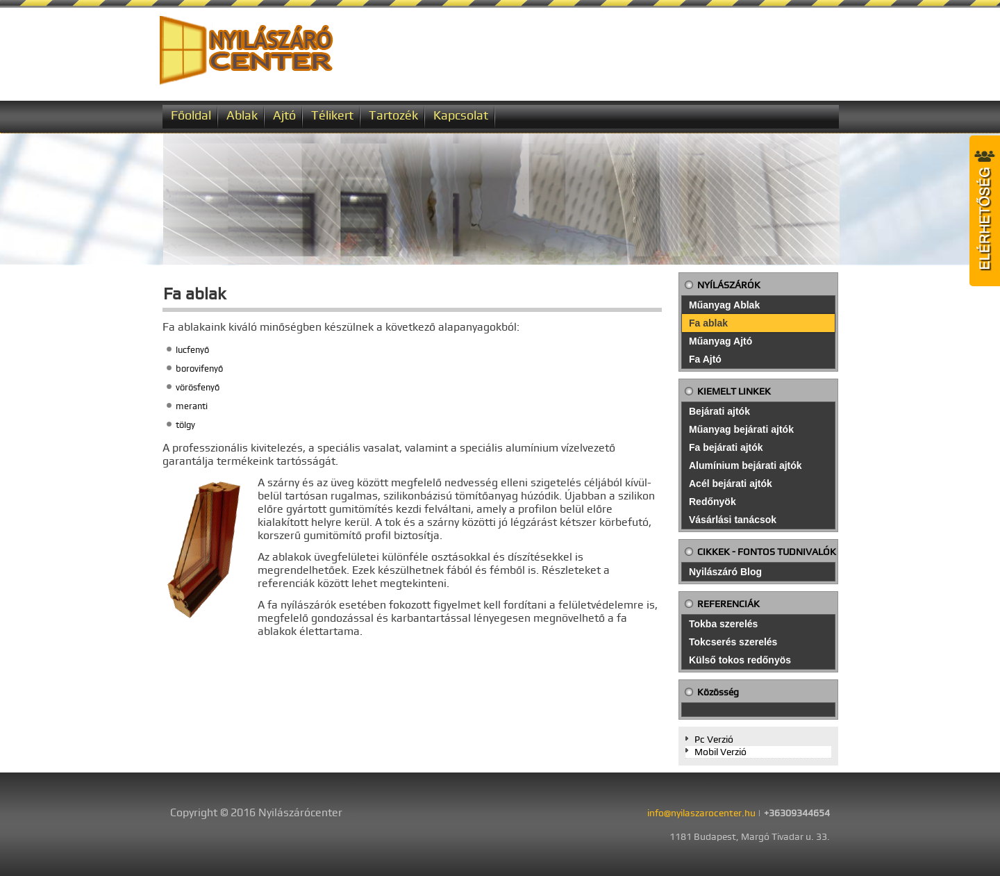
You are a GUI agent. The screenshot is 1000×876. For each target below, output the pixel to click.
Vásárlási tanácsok (732, 519)
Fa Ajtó (705, 359)
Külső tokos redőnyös (740, 660)
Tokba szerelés (723, 623)
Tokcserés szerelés (733, 641)
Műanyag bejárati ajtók (741, 429)
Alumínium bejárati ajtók (745, 465)
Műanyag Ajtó (720, 341)
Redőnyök (712, 501)
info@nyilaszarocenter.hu (701, 812)
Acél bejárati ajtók (730, 483)
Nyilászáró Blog (725, 571)
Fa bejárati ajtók (726, 447)
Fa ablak (708, 323)
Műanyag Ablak (724, 305)
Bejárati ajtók (719, 411)
